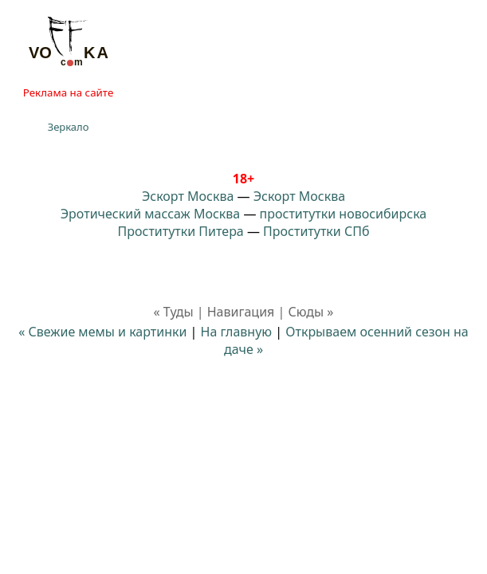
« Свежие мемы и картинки (102, 331)
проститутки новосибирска (343, 213)
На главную (237, 331)
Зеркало (68, 127)
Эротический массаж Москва (150, 213)
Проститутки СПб (316, 231)
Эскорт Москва (188, 196)
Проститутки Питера (181, 231)
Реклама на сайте (68, 92)
